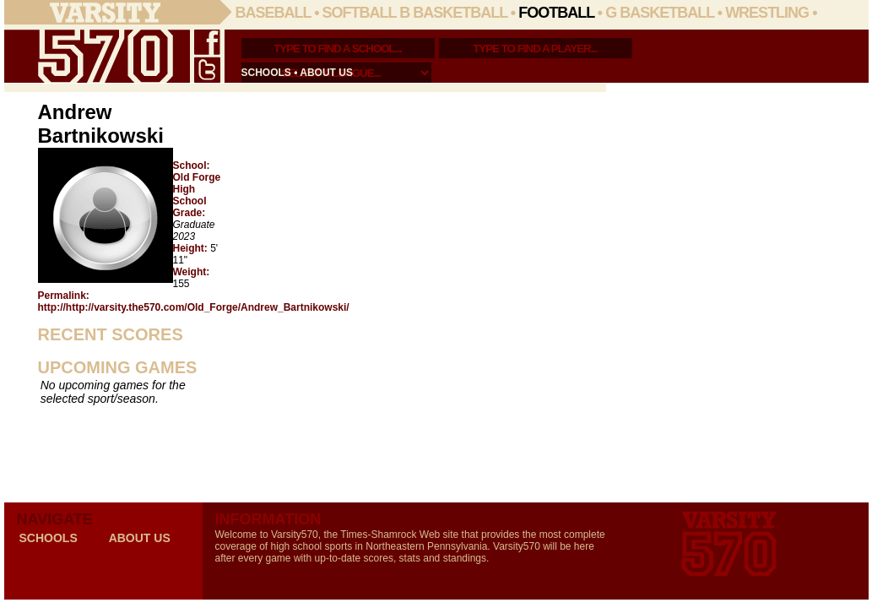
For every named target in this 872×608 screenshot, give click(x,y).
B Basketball (453, 12)
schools (266, 73)
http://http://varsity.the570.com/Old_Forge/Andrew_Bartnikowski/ (193, 307)
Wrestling (767, 12)
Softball (359, 12)
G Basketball (659, 12)
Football (556, 12)
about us (326, 73)
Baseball (273, 12)
